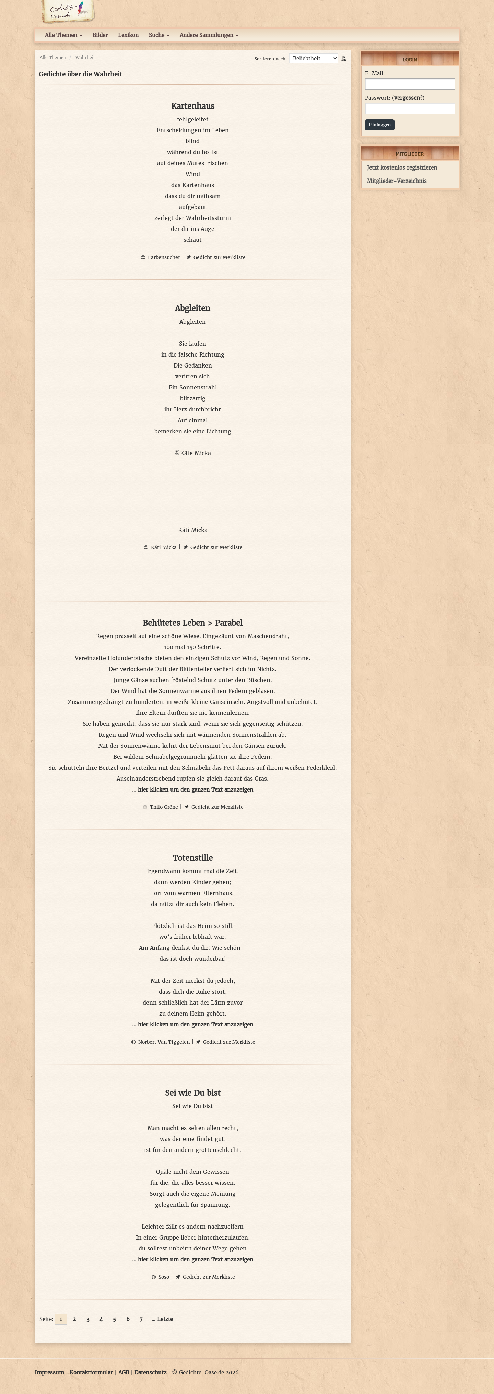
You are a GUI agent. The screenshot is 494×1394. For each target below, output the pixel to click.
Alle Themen (63, 35)
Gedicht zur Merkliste (216, 257)
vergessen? (408, 98)
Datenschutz (150, 1372)
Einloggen (380, 124)
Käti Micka (160, 547)
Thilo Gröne (160, 807)
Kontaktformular (91, 1372)
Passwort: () (394, 98)
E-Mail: (375, 74)
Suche (159, 35)
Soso (159, 1277)
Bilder (100, 35)
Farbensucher (160, 257)
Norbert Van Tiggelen (160, 1042)
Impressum (49, 1372)
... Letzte (162, 1319)
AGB (123, 1372)
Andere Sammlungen (209, 35)
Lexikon (128, 35)
